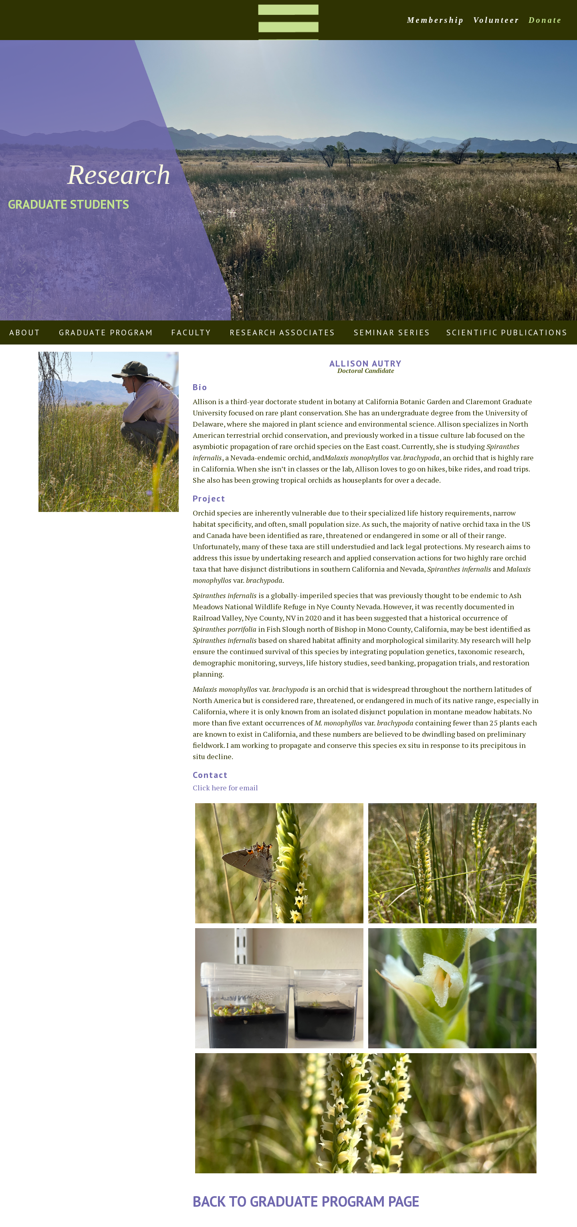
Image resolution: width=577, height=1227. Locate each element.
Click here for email (225, 788)
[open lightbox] (279, 863)
